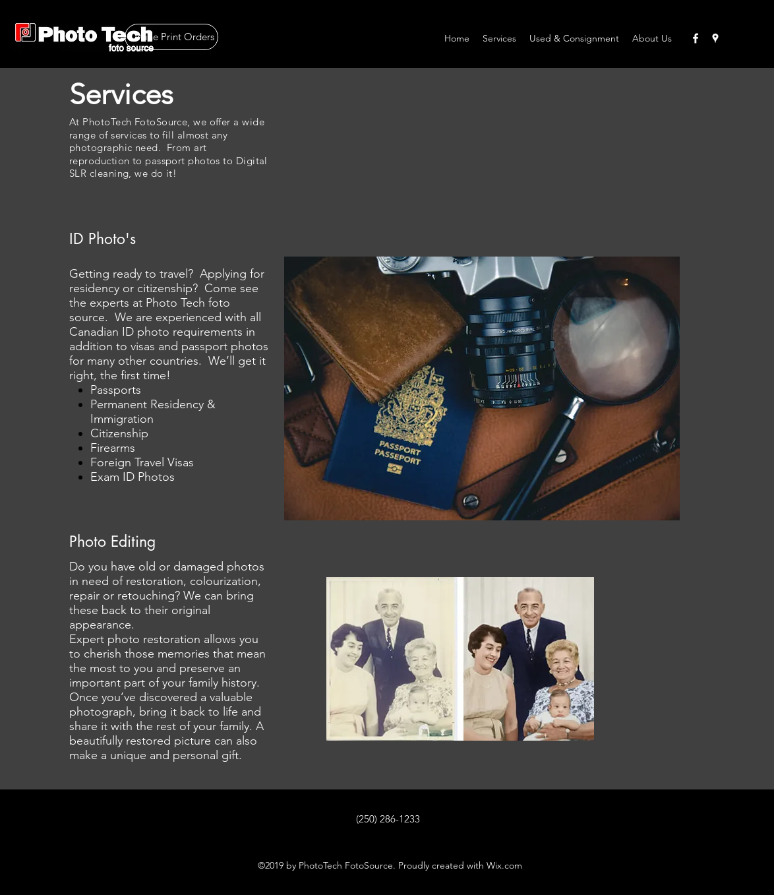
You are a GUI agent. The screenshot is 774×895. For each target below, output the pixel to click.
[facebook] (695, 38)
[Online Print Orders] (171, 37)
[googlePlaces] (715, 38)
